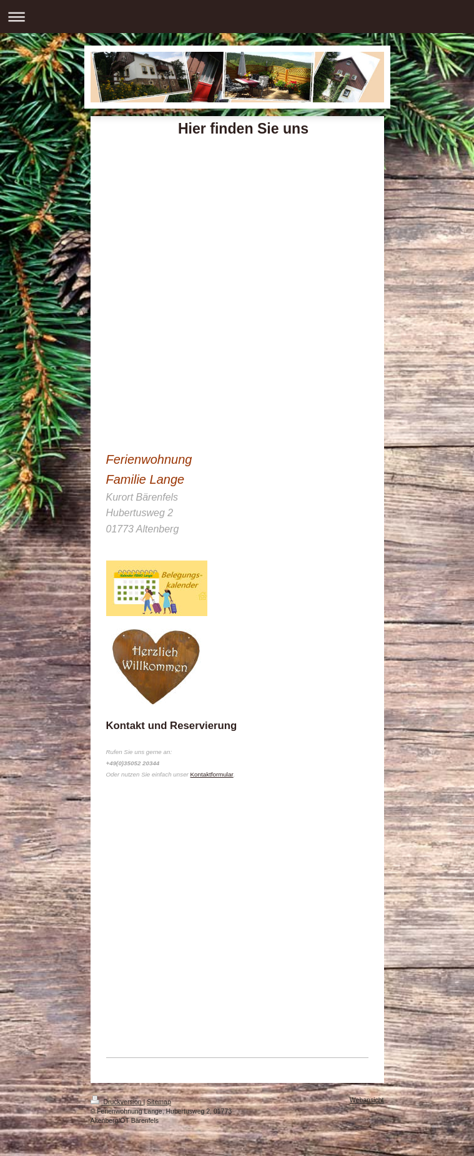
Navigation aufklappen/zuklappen (237, 16)
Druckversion (117, 1101)
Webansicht (367, 1100)
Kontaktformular (212, 774)
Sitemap (159, 1101)
